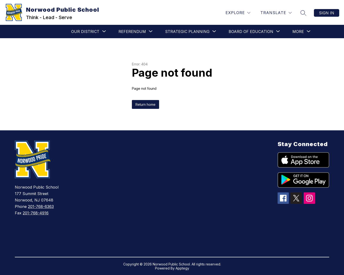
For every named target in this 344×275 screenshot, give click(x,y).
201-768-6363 (41, 206)
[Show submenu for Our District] (85, 31)
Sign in (326, 13)
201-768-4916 (35, 213)
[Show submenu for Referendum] (132, 31)
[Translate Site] (276, 13)
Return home (145, 104)
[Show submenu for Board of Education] (251, 31)
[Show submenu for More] (298, 31)
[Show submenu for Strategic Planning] (187, 31)
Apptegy (182, 268)
